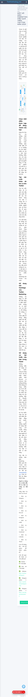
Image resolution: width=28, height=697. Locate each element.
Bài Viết (26, 4)
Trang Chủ (20, 4)
